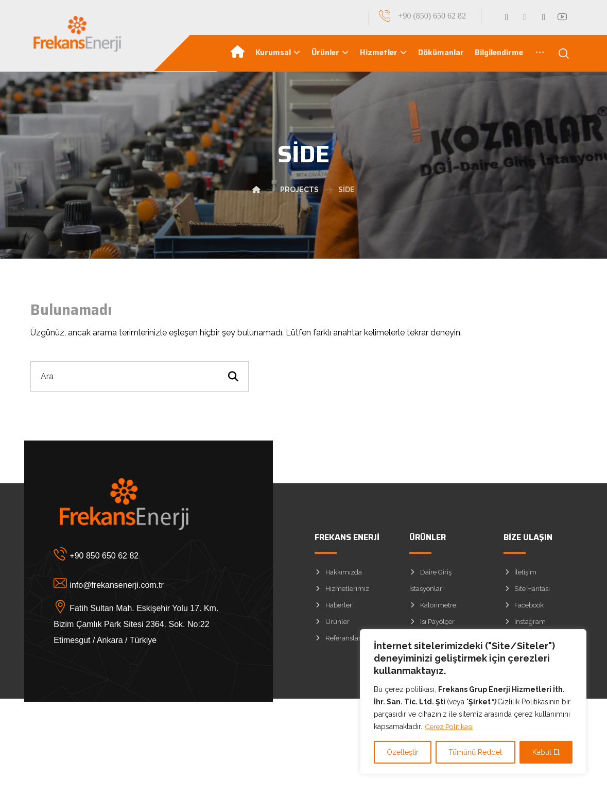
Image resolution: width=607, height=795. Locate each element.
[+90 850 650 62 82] (141, 556)
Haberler (333, 608)
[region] (473, 701)
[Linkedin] (525, 17)
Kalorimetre (432, 608)
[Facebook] (506, 17)
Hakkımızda (338, 575)
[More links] (540, 54)
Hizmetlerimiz (342, 591)
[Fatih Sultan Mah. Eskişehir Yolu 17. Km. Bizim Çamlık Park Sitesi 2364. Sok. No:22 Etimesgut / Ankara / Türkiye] (141, 614)
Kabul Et (546, 752)
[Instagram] (543, 17)
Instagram (525, 624)
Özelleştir (403, 752)
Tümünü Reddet (475, 752)
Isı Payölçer (432, 624)
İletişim (520, 575)
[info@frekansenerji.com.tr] (141, 585)
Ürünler (332, 624)
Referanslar (338, 641)
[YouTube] (562, 17)
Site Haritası (527, 591)
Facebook (524, 608)
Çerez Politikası (450, 726)
